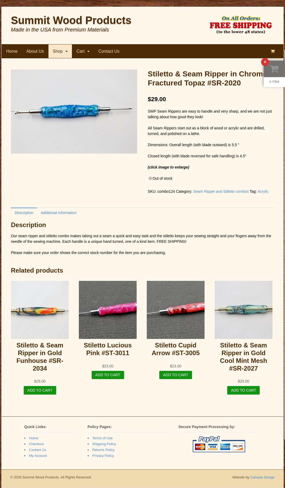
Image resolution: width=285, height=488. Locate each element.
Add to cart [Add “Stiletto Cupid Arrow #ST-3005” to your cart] (175, 375)
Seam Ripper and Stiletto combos (221, 191)
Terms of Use (102, 438)
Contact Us (108, 51)
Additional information (59, 213)
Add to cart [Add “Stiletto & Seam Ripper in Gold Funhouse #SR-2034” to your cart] (39, 390)
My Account (38, 456)
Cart (80, 51)
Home (12, 51)
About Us (35, 51)
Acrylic (263, 191)
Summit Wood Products (71, 20)
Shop (58, 51)
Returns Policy (103, 450)
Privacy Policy (103, 456)
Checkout (36, 444)
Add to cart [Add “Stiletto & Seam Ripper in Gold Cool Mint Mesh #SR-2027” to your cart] (243, 390)
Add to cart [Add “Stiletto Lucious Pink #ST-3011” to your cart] (107, 375)
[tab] (24, 213)
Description (24, 213)
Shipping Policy (104, 444)
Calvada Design (262, 477)
